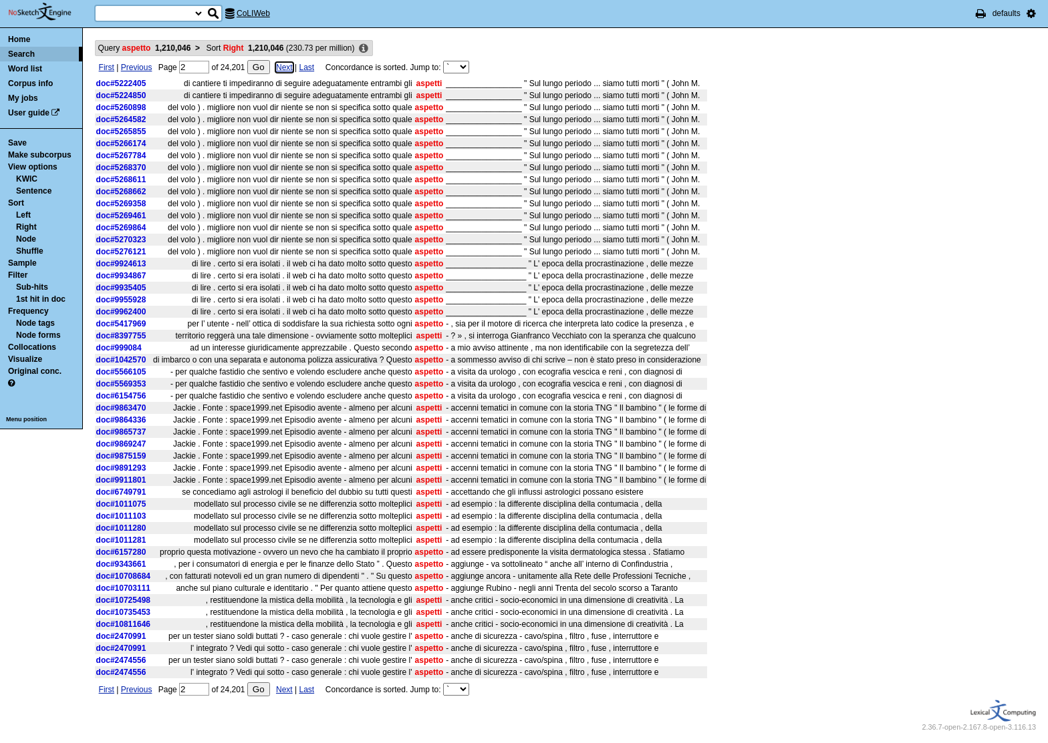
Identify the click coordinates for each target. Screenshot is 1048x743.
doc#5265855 (121, 131)
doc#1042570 (121, 359)
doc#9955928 (121, 299)
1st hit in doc (41, 299)
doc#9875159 (121, 456)
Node (26, 239)
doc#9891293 (121, 468)
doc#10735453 (123, 612)
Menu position (26, 419)
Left (23, 215)
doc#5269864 (121, 227)
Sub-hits (32, 287)
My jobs (23, 98)
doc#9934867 (121, 275)
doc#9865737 (121, 432)
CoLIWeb (253, 13)
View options (32, 167)
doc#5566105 (121, 372)
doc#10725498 (123, 600)
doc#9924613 (121, 263)
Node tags (35, 323)
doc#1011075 (121, 504)
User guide (28, 112)
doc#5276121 (121, 251)
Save (17, 143)
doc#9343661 (121, 564)
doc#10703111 (123, 588)
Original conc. (34, 371)
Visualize (25, 359)
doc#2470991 (121, 636)
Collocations (32, 347)
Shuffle (29, 251)
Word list (25, 68)
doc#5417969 (121, 323)
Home (19, 39)
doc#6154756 (121, 396)
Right (26, 227)
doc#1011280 (121, 528)
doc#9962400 (121, 311)
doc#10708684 (123, 576)
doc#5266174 (121, 143)
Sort (16, 203)
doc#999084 (119, 347)
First (106, 67)
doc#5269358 (121, 203)
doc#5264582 (121, 119)
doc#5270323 (121, 239)
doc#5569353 (121, 384)
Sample (22, 263)
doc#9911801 (121, 480)
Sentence (33, 191)
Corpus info (30, 83)
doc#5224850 (121, 95)
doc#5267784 (121, 155)
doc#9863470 (121, 408)
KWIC (26, 179)
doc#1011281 (121, 540)
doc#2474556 (121, 660)
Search (21, 54)
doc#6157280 (121, 552)
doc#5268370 (121, 167)
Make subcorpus (40, 155)
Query (144, 48)
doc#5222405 (121, 83)
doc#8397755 (121, 335)
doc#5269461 (121, 215)
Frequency (28, 311)
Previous (136, 67)
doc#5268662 (121, 191)
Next (284, 67)
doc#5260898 (121, 107)
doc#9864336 (121, 420)
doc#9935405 (121, 287)
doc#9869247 (121, 444)
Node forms (38, 335)
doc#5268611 (121, 179)
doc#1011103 (121, 516)
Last (306, 67)
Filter (17, 275)
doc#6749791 (121, 492)
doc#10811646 (123, 624)
